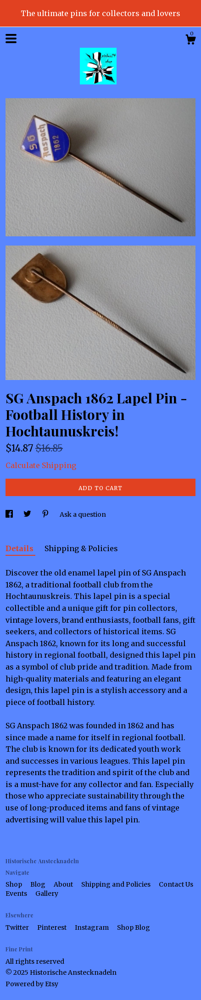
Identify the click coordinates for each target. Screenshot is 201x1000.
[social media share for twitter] (28, 514)
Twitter (18, 927)
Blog (38, 884)
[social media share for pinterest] (46, 514)
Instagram (92, 927)
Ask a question (83, 514)
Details (20, 548)
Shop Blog (133, 927)
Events (17, 893)
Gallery (46, 893)
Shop (14, 884)
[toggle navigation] (11, 38)
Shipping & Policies (81, 548)
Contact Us (176, 884)
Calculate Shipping (41, 465)
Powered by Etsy (32, 984)
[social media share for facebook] (10, 514)
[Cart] (190, 41)
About (64, 884)
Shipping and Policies (116, 884)
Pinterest (52, 927)
